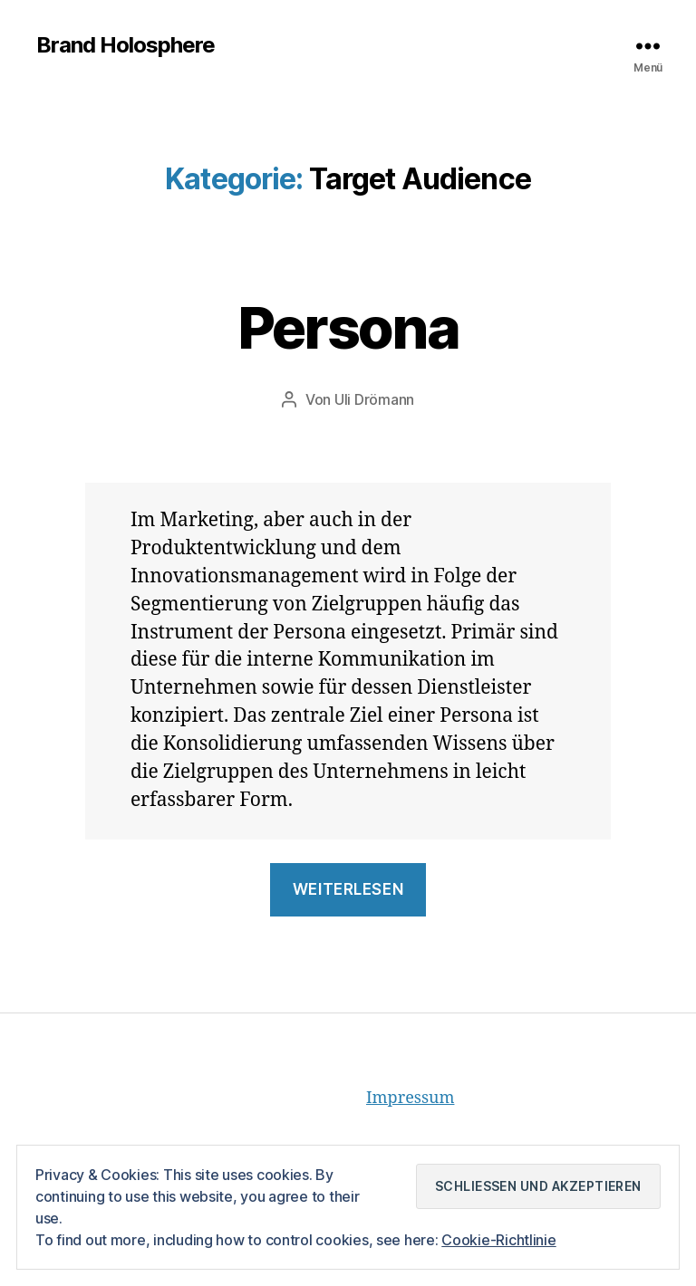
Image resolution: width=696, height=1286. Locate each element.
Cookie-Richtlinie (498, 1240)
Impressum (410, 1098)
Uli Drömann (374, 399)
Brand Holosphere (125, 45)
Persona (348, 327)
